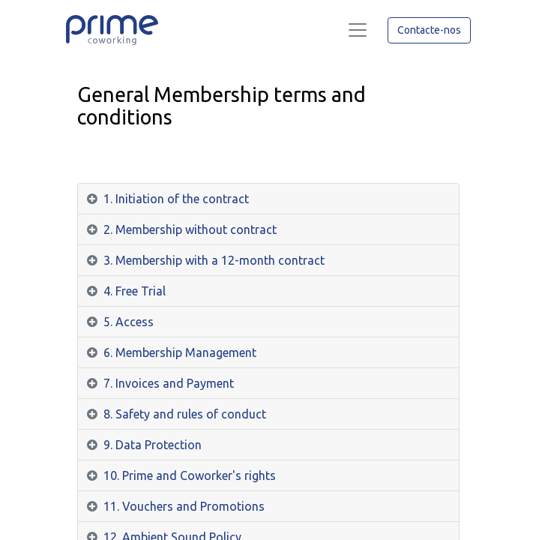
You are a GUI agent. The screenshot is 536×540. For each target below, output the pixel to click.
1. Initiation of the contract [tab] (176, 199)
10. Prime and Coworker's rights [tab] (189, 475)
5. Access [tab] (128, 321)
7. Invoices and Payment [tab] (168, 383)
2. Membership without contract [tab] (190, 229)
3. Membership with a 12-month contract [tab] (214, 260)
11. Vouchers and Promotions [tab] (184, 506)
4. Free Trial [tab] (134, 291)
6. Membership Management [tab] (179, 352)
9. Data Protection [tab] (152, 445)
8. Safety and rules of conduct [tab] (184, 414)
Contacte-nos (429, 30)
